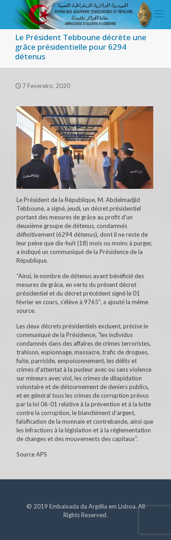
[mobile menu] (158, 13)
